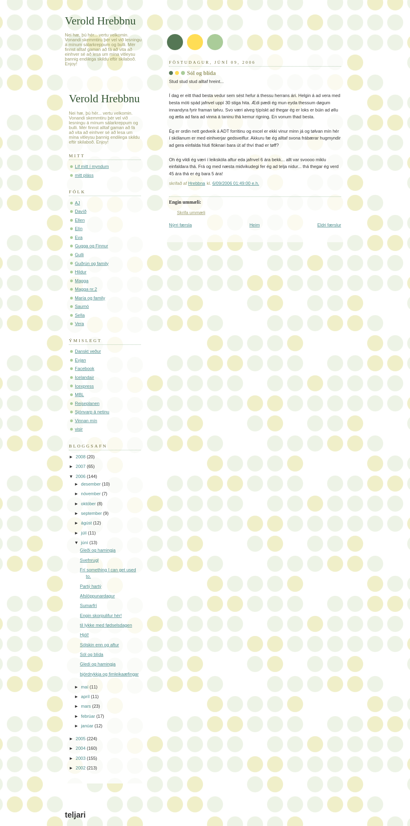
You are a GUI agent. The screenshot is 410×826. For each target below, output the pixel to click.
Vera (79, 323)
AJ (77, 202)
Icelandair (84, 377)
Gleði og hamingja (98, 550)
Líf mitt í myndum (92, 166)
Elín (78, 228)
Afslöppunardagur (97, 595)
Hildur (80, 271)
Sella (80, 315)
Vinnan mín (86, 420)
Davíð (80, 211)
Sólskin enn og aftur (99, 644)
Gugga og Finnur (91, 245)
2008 (81, 456)
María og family (90, 298)
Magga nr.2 (86, 289)
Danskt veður (88, 351)
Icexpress (84, 386)
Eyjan (80, 360)
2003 (81, 758)
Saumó (82, 306)
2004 (81, 748)
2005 (81, 738)
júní (85, 542)
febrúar (88, 716)
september (92, 513)
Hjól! (84, 634)
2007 (81, 466)
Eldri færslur (329, 225)
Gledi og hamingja (98, 664)
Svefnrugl (89, 560)
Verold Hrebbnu (100, 20)
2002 (81, 767)
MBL (79, 394)
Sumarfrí (88, 605)
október (89, 503)
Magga (81, 280)
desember (91, 484)
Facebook (84, 368)
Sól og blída (91, 654)
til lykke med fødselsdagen (106, 625)
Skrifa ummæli (191, 212)
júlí (84, 532)
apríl (86, 696)
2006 (81, 476)
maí (85, 686)
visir (79, 429)
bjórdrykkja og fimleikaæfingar (109, 674)
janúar (87, 725)
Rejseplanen (87, 403)
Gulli (79, 254)
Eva (78, 237)
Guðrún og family (92, 263)
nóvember (91, 493)
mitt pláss (84, 175)
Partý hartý (90, 586)
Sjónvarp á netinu (92, 411)
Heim (254, 225)
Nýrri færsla (180, 225)
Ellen (80, 220)
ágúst (87, 522)
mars (86, 706)
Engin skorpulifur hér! (101, 615)
